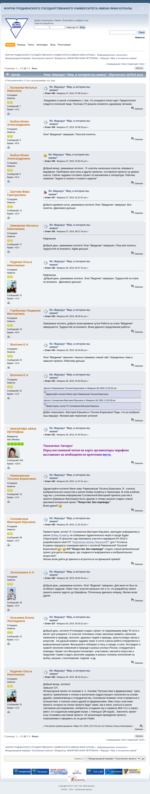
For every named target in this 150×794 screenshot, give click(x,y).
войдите (80, 20)
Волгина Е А (19, 344)
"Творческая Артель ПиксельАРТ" (90, 542)
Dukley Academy (60, 535)
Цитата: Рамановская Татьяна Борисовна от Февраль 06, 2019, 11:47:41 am (80, 388)
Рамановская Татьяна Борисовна (21, 477)
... (19, 68)
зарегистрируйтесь (44, 23)
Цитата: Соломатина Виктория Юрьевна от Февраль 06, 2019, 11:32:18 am (79, 400)
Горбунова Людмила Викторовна (23, 312)
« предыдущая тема (115, 64)
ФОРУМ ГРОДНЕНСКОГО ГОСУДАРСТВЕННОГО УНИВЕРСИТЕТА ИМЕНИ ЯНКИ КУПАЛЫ (68, 8)
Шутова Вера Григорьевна (18, 193)
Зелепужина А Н (22, 572)
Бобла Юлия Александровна (18, 123)
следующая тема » (136, 64)
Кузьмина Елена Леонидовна (20, 619)
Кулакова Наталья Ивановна (22, 89)
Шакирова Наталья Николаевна (22, 227)
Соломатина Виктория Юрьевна (21, 520)
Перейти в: (79, 759)
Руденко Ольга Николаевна (19, 263)
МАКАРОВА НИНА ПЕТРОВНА (82, 58)
